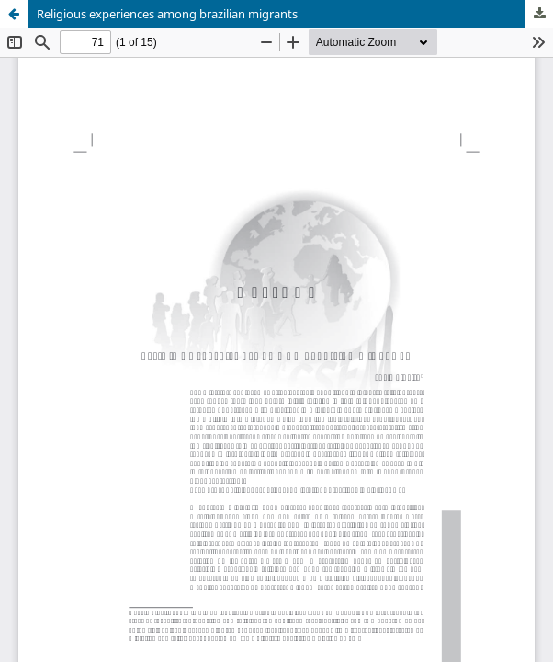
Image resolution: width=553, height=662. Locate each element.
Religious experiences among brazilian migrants (167, 14)
